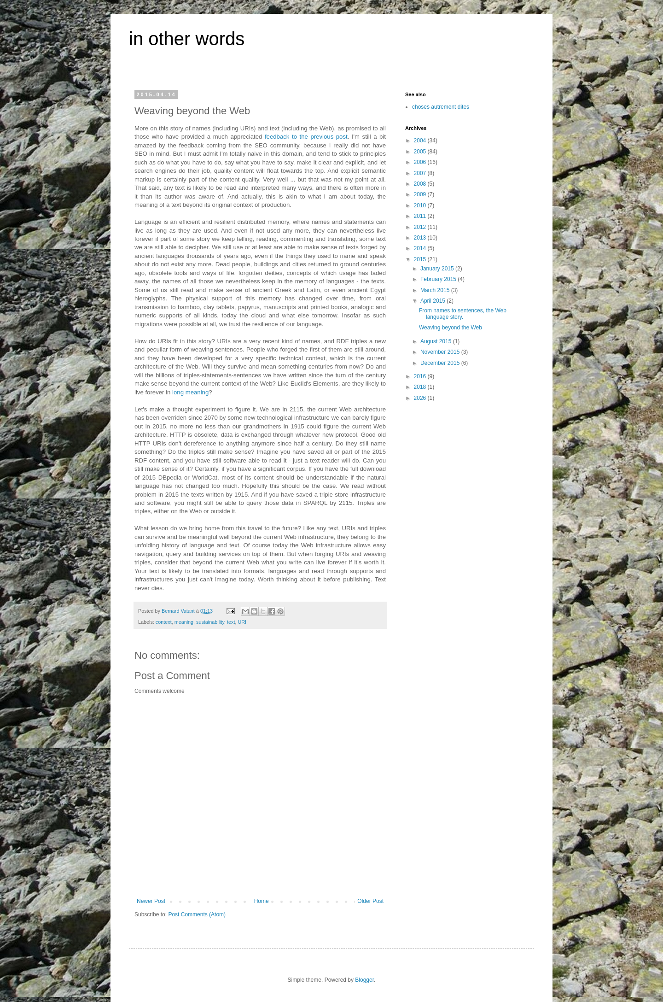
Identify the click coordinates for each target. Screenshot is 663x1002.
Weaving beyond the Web (450, 327)
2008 (421, 184)
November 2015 (440, 352)
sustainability (210, 622)
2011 (421, 216)
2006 (421, 162)
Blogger (364, 980)
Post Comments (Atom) (197, 914)
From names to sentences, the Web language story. (462, 313)
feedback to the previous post (306, 136)
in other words (186, 39)
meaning (183, 622)
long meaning (190, 392)
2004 (421, 140)
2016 (421, 376)
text (231, 622)
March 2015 (435, 290)
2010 (421, 205)
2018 (421, 387)
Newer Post (151, 901)
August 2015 (436, 341)
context (164, 622)
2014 (421, 248)
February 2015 (439, 279)
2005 (421, 151)
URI (242, 622)
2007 (421, 173)
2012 (421, 227)
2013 (421, 237)
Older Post (370, 901)
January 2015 (437, 268)
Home (261, 901)
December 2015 (440, 363)
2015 (421, 259)
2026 (421, 398)
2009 (421, 194)
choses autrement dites (440, 107)
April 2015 (433, 301)
